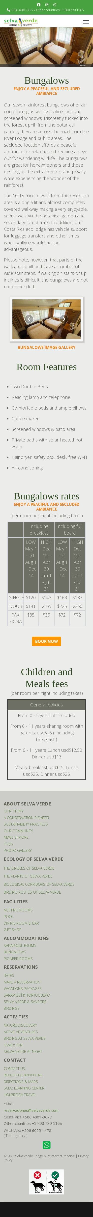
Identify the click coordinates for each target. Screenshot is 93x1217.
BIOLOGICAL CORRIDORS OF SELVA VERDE (39, 884)
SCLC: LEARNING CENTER (24, 1088)
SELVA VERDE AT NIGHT (23, 1051)
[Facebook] (38, 4)
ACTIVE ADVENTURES (21, 1031)
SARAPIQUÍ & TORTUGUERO (27, 995)
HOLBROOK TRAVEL (20, 1094)
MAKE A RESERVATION (22, 982)
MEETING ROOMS (18, 909)
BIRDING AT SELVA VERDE (25, 1038)
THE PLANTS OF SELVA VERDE (28, 876)
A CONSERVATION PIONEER (26, 817)
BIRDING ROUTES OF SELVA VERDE (32, 892)
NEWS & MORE (16, 837)
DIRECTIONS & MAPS (21, 1081)
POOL (9, 916)
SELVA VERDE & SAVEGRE (25, 1001)
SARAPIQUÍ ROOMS (20, 945)
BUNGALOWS (15, 951)
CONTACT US (14, 1068)
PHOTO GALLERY (17, 850)
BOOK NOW (46, 641)
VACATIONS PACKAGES (23, 988)
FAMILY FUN (13, 1044)
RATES (9, 975)
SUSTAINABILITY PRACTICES (26, 824)
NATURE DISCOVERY (20, 1025)
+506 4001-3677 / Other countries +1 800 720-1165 (47, 10)
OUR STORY (13, 810)
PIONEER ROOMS (18, 958)
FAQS (8, 843)
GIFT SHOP (13, 929)
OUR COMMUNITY (18, 830)
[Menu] (86, 22)
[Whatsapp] (54, 4)
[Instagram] (46, 4)
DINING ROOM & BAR (21, 923)
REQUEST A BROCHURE (23, 1074)
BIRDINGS (12, 1008)
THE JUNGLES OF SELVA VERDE (29, 868)
